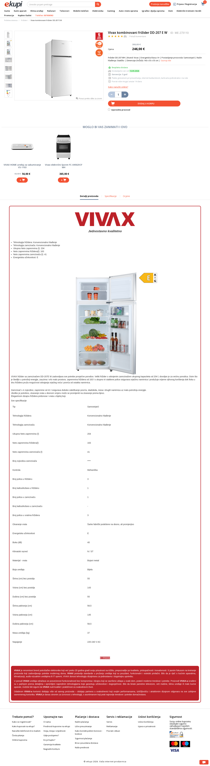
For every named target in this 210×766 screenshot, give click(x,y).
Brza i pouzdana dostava (86, 743)
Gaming (111, 10)
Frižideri (24, 20)
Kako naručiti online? (118, 86)
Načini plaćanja (82, 721)
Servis (109, 721)
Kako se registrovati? (21, 721)
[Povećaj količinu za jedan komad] (125, 95)
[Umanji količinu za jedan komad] (111, 95)
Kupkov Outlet (24, 15)
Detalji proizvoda (89, 197)
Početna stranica (11, 20)
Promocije (9, 15)
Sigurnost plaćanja (83, 738)
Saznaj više (166, 60)
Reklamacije (112, 726)
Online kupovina (19, 740)
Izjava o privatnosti (146, 726)
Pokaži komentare (137, 36)
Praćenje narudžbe (160, 4)
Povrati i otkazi (113, 731)
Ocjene (126, 196)
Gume (7, 10)
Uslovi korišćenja (145, 721)
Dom (170, 10)
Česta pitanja (18, 735)
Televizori (64, 10)
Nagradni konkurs (51, 749)
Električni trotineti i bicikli (189, 10)
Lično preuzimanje (83, 726)
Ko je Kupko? (49, 740)
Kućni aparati (20, 10)
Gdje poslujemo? (51, 735)
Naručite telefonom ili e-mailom (26, 731)
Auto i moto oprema (128, 10)
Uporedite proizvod (119, 109)
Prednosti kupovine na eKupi (56, 726)
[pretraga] (98, 4)
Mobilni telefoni (81, 10)
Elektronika (97, 10)
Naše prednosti (82, 747)
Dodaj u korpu (146, 103)
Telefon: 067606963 (44, 15)
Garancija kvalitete (52, 744)
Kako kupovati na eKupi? (23, 726)
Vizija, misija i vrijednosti (54, 731)
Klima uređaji (36, 10)
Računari (51, 10)
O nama (47, 721)
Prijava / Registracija (185, 4)
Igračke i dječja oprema (153, 10)
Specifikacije (111, 196)
